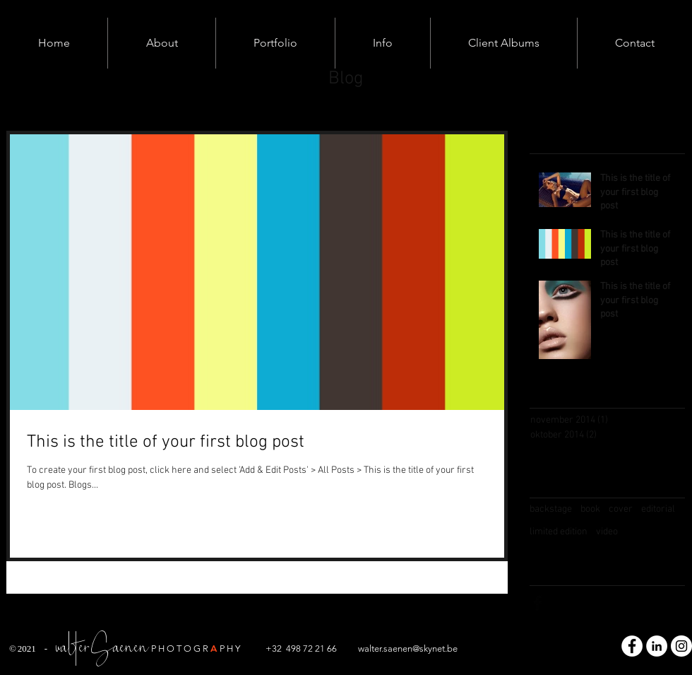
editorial (658, 509)
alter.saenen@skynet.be (411, 648)
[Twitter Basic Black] (565, 603)
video (607, 532)
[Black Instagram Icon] (594, 603)
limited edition (558, 532)
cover (621, 509)
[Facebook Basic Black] (537, 603)
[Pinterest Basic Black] (622, 603)
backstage (551, 509)
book (590, 509)
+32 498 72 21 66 (301, 648)
